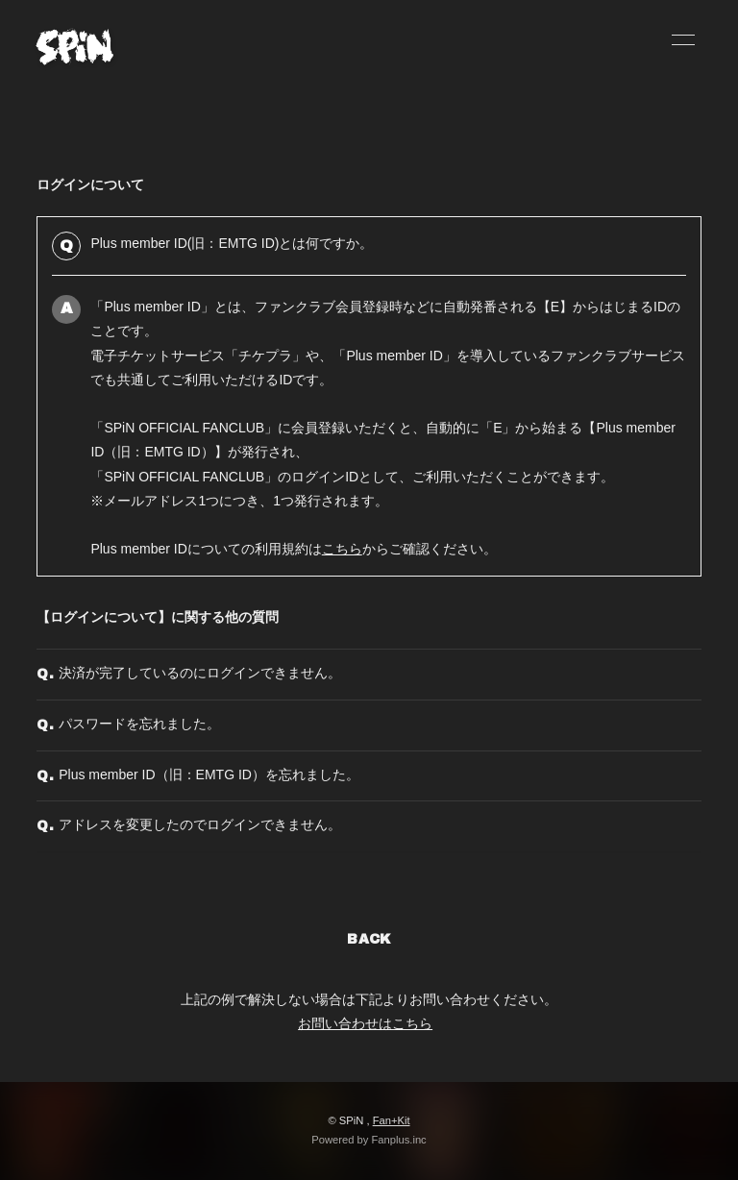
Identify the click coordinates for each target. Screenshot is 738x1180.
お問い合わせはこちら (365, 1023)
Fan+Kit (391, 1120)
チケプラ (265, 355)
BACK (369, 939)
